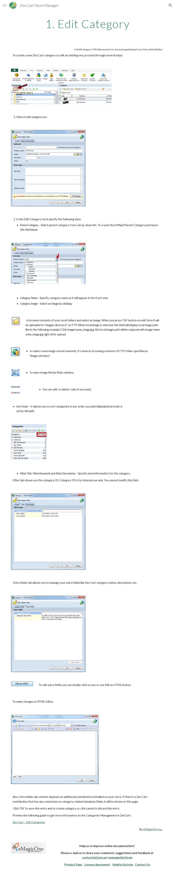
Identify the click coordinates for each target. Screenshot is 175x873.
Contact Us (142, 864)
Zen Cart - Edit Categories (28, 822)
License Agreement (97, 864)
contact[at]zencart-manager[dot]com (107, 857)
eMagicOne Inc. (152, 829)
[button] (4, 5)
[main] (87, 23)
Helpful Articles (122, 864)
